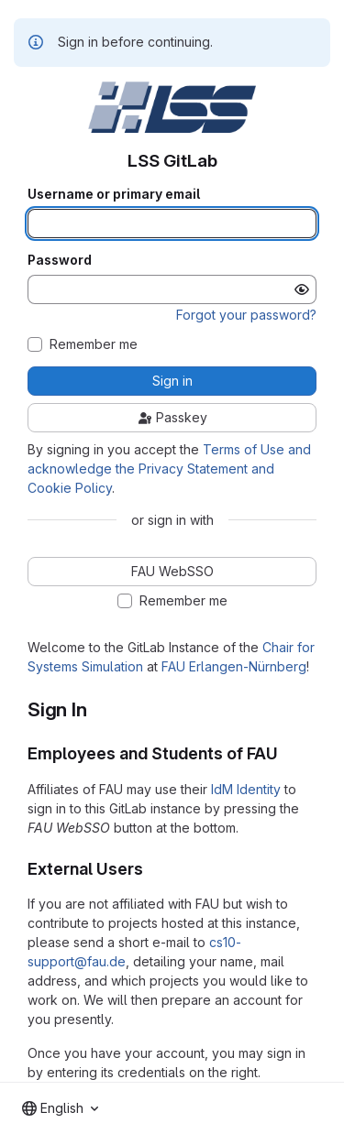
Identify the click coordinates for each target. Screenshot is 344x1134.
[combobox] (60, 1108)
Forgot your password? (246, 314)
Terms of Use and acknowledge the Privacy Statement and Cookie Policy (169, 469)
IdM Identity (246, 789)
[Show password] (301, 289)
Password (60, 260)
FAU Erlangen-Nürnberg (233, 666)
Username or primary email (114, 194)
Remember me (94, 344)
